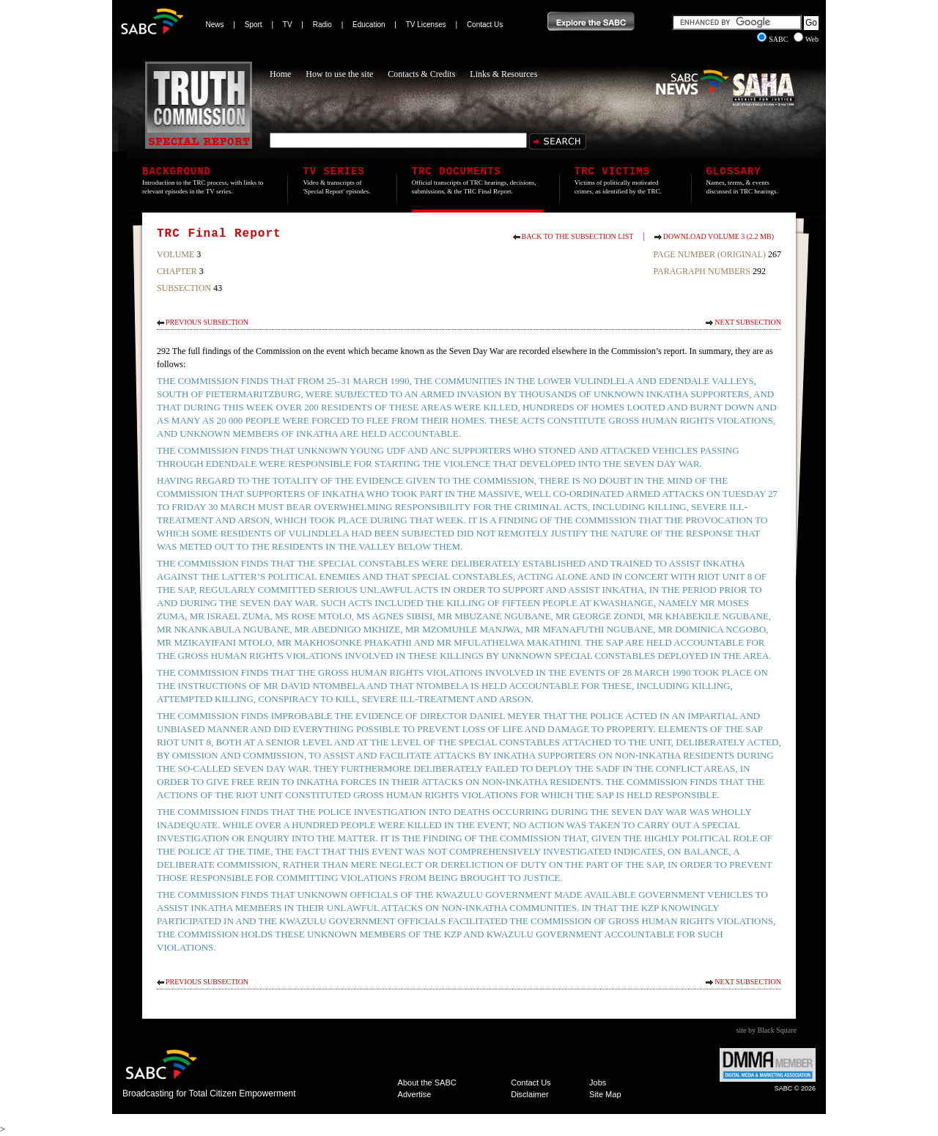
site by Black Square (766, 1030)
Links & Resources (503, 74)
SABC (773, 39)
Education (368, 25)
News (215, 25)
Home (280, 74)
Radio (322, 25)
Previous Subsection (207, 322)
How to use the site (339, 74)
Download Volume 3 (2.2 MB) (718, 236)
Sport (253, 25)
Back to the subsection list (578, 236)
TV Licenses (426, 25)
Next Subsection (747, 322)
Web (806, 39)
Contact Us (485, 25)
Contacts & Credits (421, 74)
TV (287, 25)
